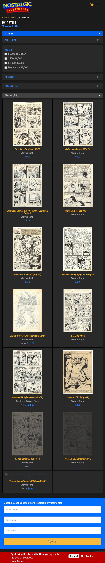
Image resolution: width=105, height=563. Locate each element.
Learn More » (17, 561)
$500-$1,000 (15, 58)
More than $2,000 (18, 67)
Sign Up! (52, 541)
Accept (74, 556)
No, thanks (86, 556)
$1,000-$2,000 (16, 63)
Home (4, 18)
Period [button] (9, 77)
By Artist (13, 18)
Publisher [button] (12, 85)
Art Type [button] (11, 39)
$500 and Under (17, 53)
